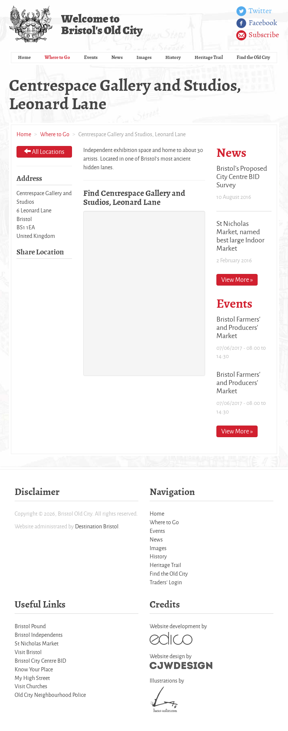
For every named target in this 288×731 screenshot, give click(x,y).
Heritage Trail (209, 57)
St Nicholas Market (36, 643)
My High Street (32, 678)
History (173, 57)
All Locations (44, 151)
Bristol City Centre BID (40, 661)
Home (24, 57)
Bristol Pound (30, 626)
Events (91, 57)
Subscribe (257, 35)
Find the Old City (253, 57)
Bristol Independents (39, 635)
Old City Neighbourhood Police (50, 695)
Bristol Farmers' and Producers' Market (238, 327)
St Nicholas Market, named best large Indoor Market (240, 235)
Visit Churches (31, 686)
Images (144, 57)
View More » (237, 279)
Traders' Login (166, 582)
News (117, 57)
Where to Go (57, 57)
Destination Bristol (96, 526)
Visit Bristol (28, 652)
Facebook (256, 23)
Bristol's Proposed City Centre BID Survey (241, 176)
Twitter (254, 11)
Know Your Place (34, 669)
